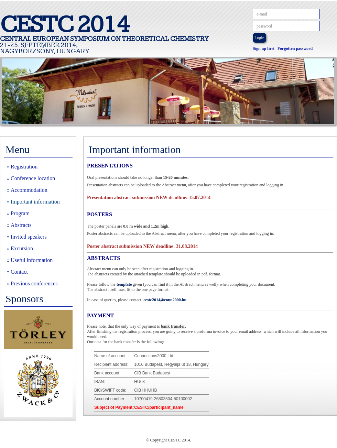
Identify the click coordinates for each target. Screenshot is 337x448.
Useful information (32, 260)
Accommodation (29, 190)
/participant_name (158, 407)
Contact (19, 272)
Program (20, 213)
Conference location (33, 178)
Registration (24, 167)
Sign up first (263, 48)
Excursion (22, 248)
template (124, 284)
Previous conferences (34, 283)
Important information (35, 202)
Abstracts (21, 225)
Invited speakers (28, 237)
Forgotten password (295, 48)
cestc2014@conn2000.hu (164, 299)
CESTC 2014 (179, 440)
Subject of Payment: (114, 407)
